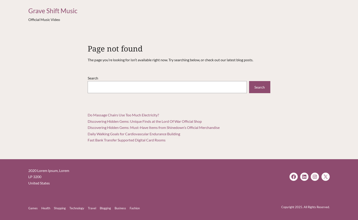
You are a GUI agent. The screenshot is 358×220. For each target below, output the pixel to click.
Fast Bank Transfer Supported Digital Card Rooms (127, 140)
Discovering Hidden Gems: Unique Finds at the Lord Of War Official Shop (145, 121)
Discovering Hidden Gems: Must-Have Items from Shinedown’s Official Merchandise (154, 127)
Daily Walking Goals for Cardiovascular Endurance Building (134, 134)
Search (93, 78)
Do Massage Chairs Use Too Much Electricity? (123, 115)
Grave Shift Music (52, 11)
